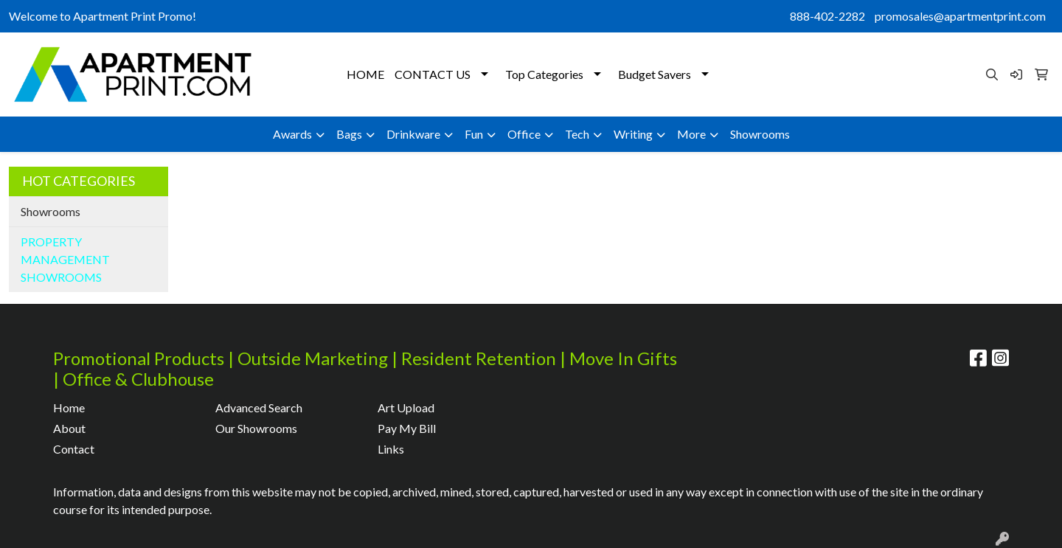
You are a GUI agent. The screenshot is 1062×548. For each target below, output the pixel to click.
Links (391, 449)
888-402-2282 (827, 16)
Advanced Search (258, 407)
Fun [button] (474, 134)
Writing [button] (633, 134)
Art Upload (406, 407)
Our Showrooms (256, 428)
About (69, 428)
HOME (365, 74)
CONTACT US (433, 74)
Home (69, 407)
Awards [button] (292, 134)
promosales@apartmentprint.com (960, 16)
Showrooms (760, 134)
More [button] (691, 134)
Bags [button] (349, 134)
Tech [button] (577, 134)
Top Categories (544, 74)
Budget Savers (654, 74)
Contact (73, 449)
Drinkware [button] (413, 134)
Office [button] (524, 134)
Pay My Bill (407, 428)
